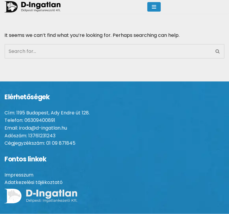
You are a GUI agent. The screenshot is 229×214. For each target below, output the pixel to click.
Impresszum (18, 174)
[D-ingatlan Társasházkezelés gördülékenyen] (39, 6)
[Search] (107, 51)
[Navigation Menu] (154, 7)
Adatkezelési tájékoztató (33, 182)
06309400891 (39, 120)
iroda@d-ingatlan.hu (43, 128)
